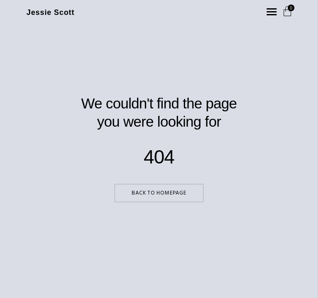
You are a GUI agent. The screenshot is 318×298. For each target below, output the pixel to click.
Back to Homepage (159, 193)
